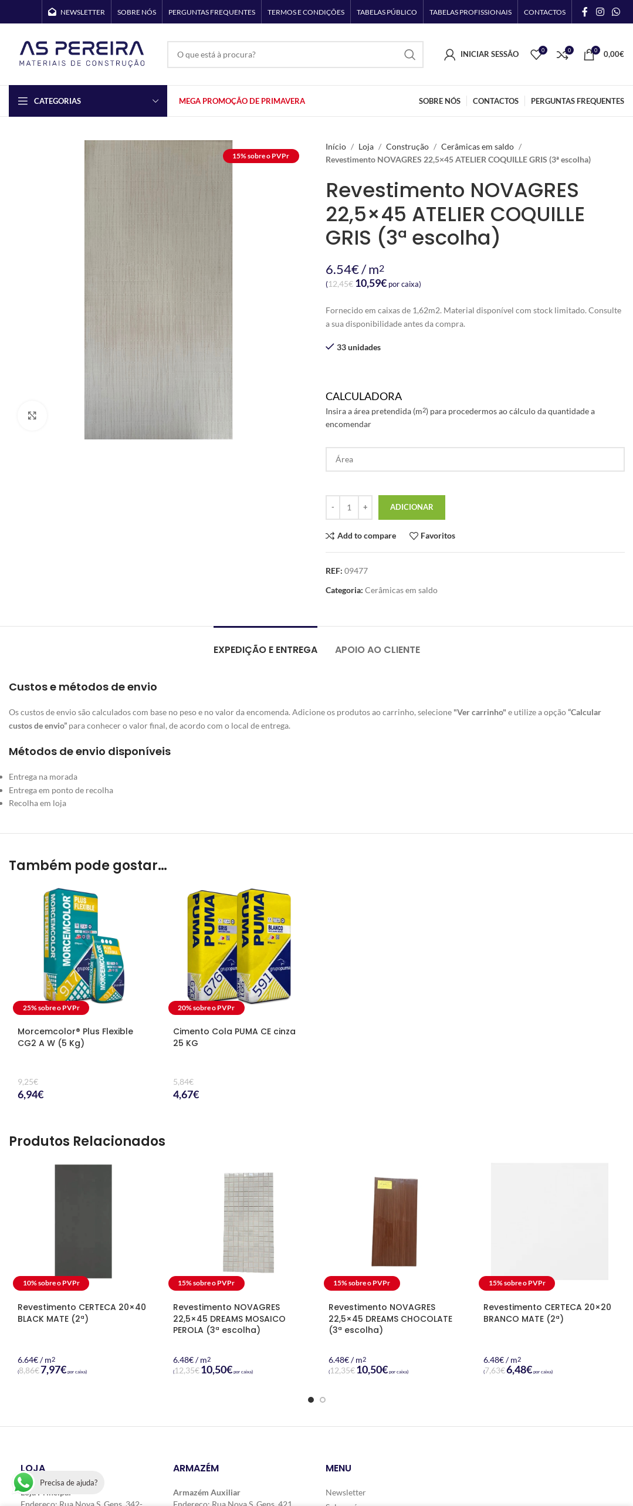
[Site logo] (82, 53)
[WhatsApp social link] (616, 12)
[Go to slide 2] (323, 1400)
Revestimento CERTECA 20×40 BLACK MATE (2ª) (82, 1313)
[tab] (265, 644)
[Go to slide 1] (311, 1400)
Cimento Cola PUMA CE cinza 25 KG (234, 1037)
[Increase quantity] (365, 507)
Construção (407, 146)
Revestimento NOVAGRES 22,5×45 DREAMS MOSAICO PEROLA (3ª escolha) (229, 1318)
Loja (366, 146)
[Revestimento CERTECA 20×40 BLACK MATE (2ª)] (83, 1229)
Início (336, 146)
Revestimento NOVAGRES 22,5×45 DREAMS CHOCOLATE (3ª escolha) (390, 1318)
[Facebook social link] (585, 12)
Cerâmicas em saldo (477, 146)
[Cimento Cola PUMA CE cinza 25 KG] (239, 953)
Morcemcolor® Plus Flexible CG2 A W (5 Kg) (75, 1037)
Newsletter (346, 1492)
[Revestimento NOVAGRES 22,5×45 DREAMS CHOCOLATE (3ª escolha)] (394, 1229)
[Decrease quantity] (333, 507)
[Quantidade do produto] (349, 507)
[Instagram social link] (600, 12)
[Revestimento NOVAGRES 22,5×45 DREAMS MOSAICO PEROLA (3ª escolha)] (239, 1229)
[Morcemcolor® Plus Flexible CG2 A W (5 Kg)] (83, 953)
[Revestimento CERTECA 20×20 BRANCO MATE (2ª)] (549, 1229)
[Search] (295, 54)
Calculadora (475, 410)
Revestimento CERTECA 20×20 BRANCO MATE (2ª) (547, 1313)
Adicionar (412, 507)
